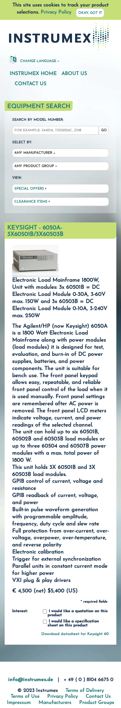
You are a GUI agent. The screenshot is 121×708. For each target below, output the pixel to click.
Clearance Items (32, 202)
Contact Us (30, 84)
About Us (74, 73)
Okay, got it (90, 13)
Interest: (19, 611)
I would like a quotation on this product (75, 613)
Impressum (19, 702)
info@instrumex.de (30, 679)
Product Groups (96, 702)
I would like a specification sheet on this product (71, 623)
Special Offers (30, 189)
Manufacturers (54, 702)
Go (104, 130)
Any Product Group (34, 166)
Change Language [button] (33, 59)
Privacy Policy (56, 12)
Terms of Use (25, 696)
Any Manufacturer (33, 153)
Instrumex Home (33, 73)
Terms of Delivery (84, 690)
